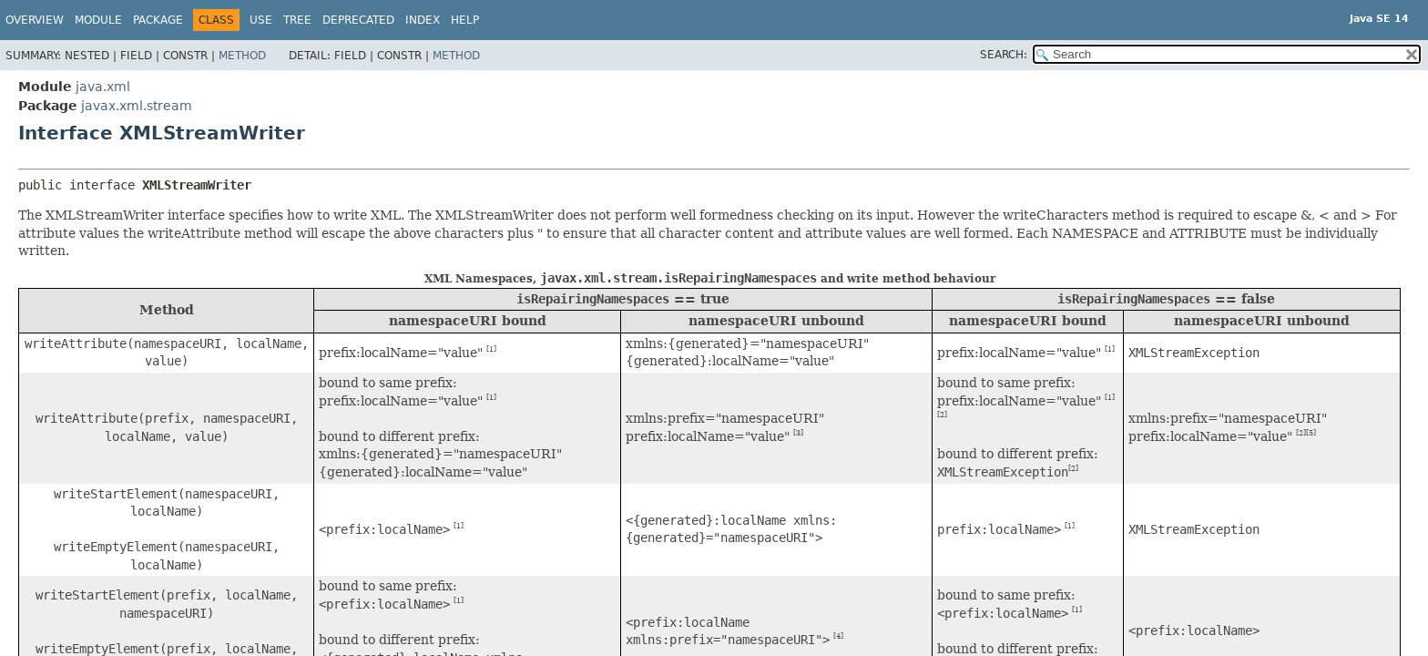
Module (98, 20)
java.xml (103, 86)
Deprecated (358, 20)
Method (242, 55)
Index (422, 20)
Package (158, 20)
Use (261, 20)
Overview (34, 20)
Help (465, 20)
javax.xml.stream (136, 105)
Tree (297, 20)
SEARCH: (1003, 54)
